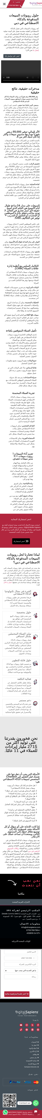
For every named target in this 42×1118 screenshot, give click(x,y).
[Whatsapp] (36, 1103)
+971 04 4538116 (33, 933)
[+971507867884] (21, 6)
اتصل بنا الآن (8, 582)
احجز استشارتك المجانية (21, 519)
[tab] (21, 902)
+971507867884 (13, 5)
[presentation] (21, 985)
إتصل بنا (36, 50)
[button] (4, 4)
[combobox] (35, 958)
